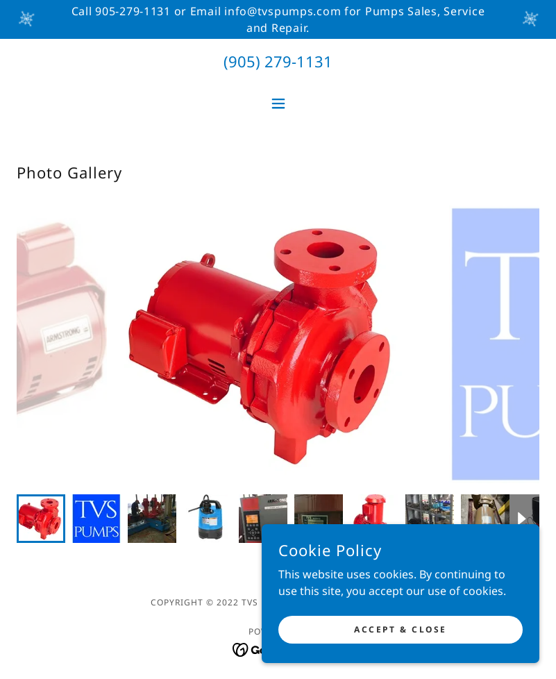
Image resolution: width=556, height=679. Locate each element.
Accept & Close (400, 629)
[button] (278, 103)
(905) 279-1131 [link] (278, 61)
